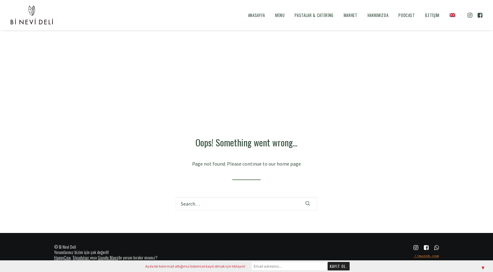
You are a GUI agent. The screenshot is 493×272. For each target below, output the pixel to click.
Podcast (406, 15)
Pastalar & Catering (314, 15)
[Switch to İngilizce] (450, 15)
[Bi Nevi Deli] (32, 15)
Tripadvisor (81, 257)
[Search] (246, 203)
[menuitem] (256, 15)
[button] (470, 15)
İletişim (432, 15)
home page (289, 164)
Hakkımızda (378, 15)
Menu (280, 15)
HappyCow (62, 257)
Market (350, 15)
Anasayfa (256, 15)
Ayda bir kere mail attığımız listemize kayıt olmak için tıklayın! (195, 266)
